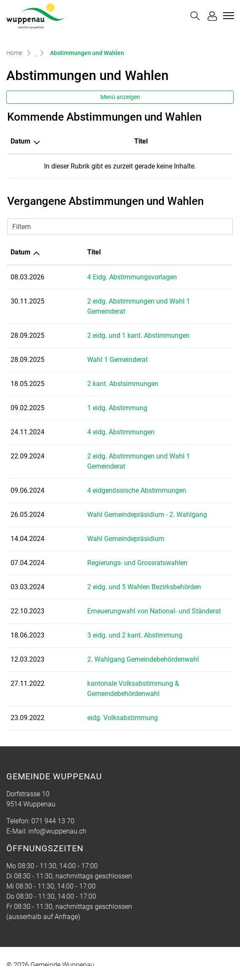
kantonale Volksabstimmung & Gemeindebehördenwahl (139, 663)
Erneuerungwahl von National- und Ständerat (123, 591)
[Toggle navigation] (227, 15)
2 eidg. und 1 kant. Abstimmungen (107, 325)
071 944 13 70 (52, 791)
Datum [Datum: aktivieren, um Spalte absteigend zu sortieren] (20, 141)
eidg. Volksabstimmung (91, 687)
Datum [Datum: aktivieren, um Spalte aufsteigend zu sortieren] (20, 252)
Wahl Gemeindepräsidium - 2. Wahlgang (116, 494)
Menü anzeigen (120, 97)
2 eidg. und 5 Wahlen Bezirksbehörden (113, 567)
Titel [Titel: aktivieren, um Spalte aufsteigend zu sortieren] (62, 141)
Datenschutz (93, 948)
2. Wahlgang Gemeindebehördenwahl (112, 639)
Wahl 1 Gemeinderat (86, 349)
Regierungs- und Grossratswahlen (106, 542)
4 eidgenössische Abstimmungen (105, 470)
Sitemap (18, 948)
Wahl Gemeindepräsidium (94, 518)
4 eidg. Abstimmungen (89, 422)
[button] (195, 16)
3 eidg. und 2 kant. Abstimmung (103, 615)
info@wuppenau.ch (57, 801)
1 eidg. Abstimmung (86, 398)
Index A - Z (53, 948)
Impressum (134, 948)
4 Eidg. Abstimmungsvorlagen (101, 277)
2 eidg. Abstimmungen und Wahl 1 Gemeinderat (127, 301)
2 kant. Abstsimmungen (91, 374)
